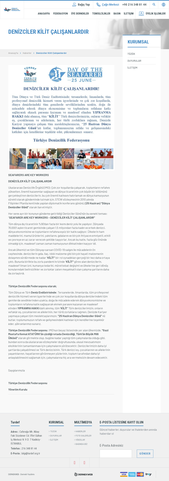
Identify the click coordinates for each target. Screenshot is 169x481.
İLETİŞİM (129, 13)
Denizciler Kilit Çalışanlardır (51, 53)
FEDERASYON (60, 13)
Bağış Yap (81, 5)
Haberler (27, 53)
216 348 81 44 (29, 448)
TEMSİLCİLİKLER (101, 13)
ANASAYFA (44, 13)
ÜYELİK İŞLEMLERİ (152, 13)
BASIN (117, 13)
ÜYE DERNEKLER (80, 13)
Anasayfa (13, 53)
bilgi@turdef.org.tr (31, 453)
